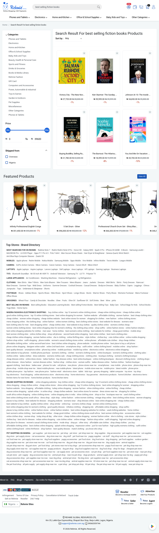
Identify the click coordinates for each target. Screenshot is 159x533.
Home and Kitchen (62, 17)
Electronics (41, 17)
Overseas (13, 157)
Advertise (148, 493)
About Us (4, 480)
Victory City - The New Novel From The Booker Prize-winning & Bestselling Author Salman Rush (71, 95)
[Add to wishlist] (44, 185)
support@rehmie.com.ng (73, 523)
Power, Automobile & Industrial (22, 89)
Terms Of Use (22, 495)
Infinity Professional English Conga (25, 226)
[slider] (7, 130)
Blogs (19, 480)
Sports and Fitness (17, 64)
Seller (128, 501)
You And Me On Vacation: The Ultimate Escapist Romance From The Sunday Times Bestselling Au (137, 153)
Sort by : (59, 38)
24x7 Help (34, 498)
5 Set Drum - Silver (72, 226)
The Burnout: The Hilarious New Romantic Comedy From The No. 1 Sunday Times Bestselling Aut (104, 153)
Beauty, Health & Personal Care (22, 60)
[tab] (26, 150)
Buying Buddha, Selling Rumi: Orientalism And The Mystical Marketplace (71, 153)
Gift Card (12, 81)
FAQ (12, 480)
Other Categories (141, 17)
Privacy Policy (37, 495)
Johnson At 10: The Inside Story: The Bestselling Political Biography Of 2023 (137, 95)
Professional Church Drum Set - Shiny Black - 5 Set (118, 226)
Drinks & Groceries (17, 68)
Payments (28, 480)
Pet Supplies (14, 102)
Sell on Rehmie (11, 498)
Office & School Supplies (89, 17)
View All (142, 176)
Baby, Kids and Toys (116, 17)
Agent (147, 501)
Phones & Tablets (16, 115)
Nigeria (12, 162)
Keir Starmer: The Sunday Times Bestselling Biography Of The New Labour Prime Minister (104, 95)
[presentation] (152, 208)
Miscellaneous (15, 106)
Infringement (8, 495)
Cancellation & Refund (56, 495)
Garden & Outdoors (17, 98)
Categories (13, 34)
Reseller (24, 498)
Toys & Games (15, 94)
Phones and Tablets (19, 17)
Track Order (73, 495)
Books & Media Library (19, 73)
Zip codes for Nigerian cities (48, 480)
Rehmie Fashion (16, 77)
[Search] (67, 7)
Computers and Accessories (21, 85)
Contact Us (68, 480)
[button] (72, 38)
